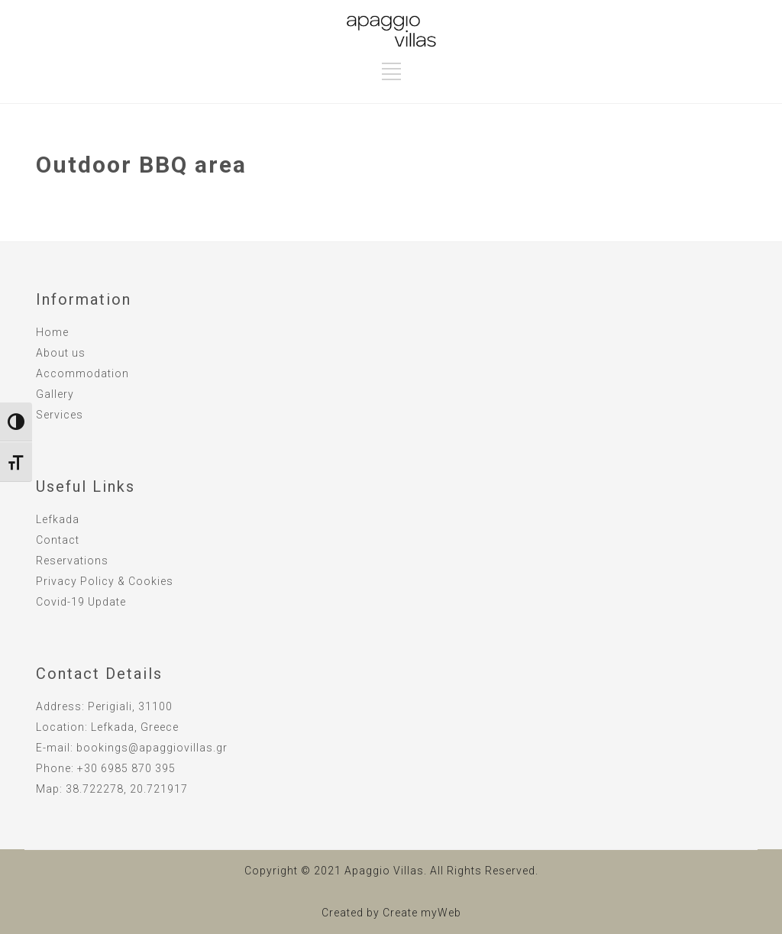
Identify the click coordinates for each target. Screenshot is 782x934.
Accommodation (82, 373)
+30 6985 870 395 (126, 768)
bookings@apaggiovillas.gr (152, 748)
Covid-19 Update (81, 602)
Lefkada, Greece (135, 727)
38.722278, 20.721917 (127, 789)
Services (59, 415)
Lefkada (57, 519)
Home (52, 332)
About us (61, 353)
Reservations (72, 560)
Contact (57, 540)
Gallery (55, 394)
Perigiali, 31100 (130, 706)
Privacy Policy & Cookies (104, 581)
